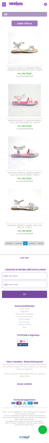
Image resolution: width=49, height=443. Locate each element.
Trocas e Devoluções (24, 316)
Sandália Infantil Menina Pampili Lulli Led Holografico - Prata (24, 121)
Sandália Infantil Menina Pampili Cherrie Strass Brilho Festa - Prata (24, 69)
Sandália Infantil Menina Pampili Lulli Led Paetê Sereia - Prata (24, 174)
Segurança (24, 311)
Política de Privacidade (24, 314)
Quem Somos (24, 309)
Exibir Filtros (24, 23)
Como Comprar (24, 319)
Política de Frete (24, 324)
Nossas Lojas (24, 322)
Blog (24, 327)
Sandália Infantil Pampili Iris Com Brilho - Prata (24, 226)
